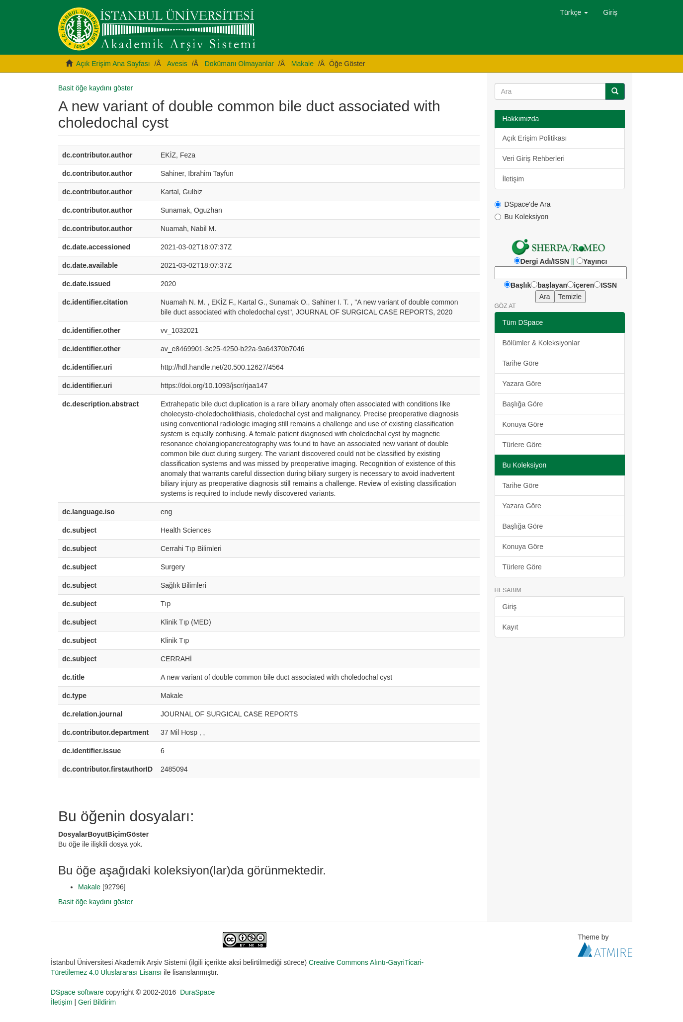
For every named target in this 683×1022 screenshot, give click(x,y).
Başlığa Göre (523, 404)
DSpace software (77, 992)
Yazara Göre (522, 384)
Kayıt (510, 627)
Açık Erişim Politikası (535, 138)
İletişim (513, 179)
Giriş (510, 607)
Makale (302, 64)
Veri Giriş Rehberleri (534, 158)
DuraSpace (197, 992)
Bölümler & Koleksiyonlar (541, 343)
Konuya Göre (523, 424)
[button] (574, 12)
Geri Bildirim (97, 1002)
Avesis (177, 64)
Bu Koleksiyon (522, 217)
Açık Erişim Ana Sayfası (113, 64)
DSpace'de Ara (523, 204)
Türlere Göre (522, 445)
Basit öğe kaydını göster (95, 88)
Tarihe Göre (521, 363)
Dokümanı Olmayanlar (239, 64)
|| (573, 261)
